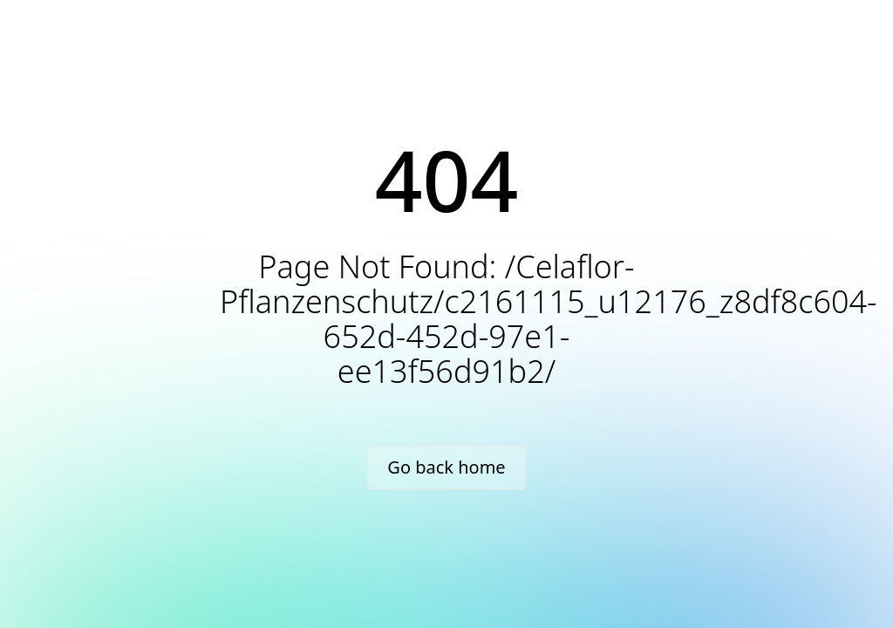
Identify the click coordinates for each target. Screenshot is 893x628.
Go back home (446, 467)
